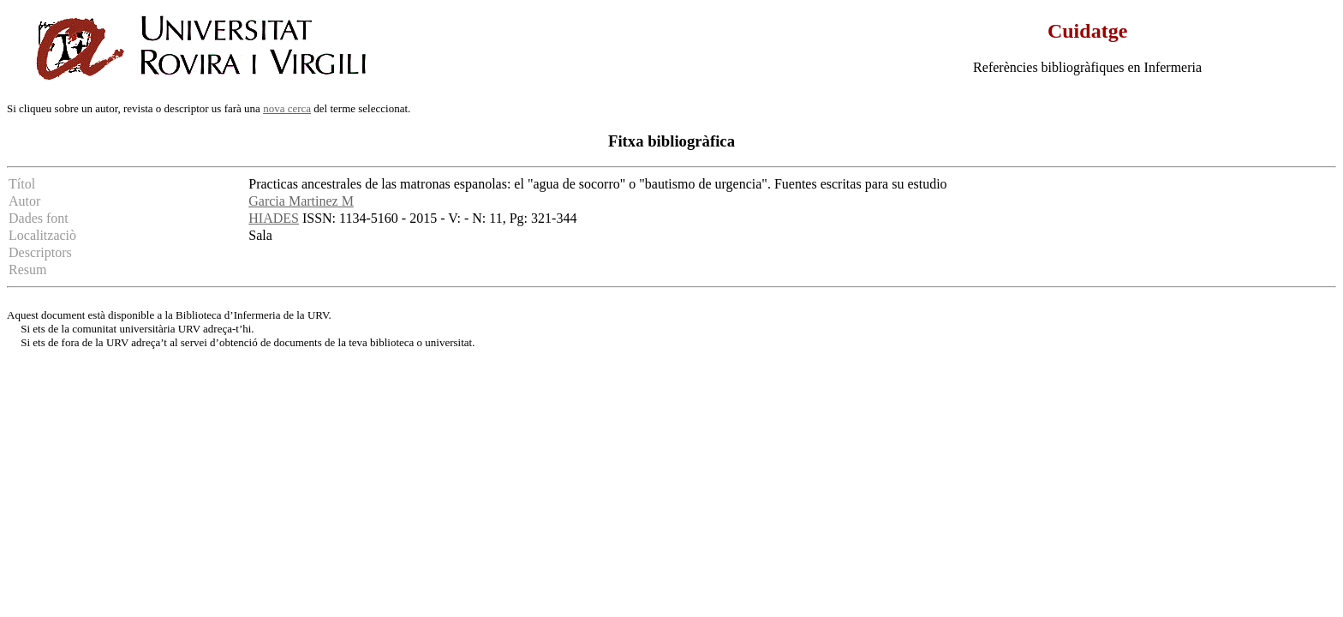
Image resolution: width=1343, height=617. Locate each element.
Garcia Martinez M (301, 201)
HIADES (273, 218)
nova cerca (287, 108)
